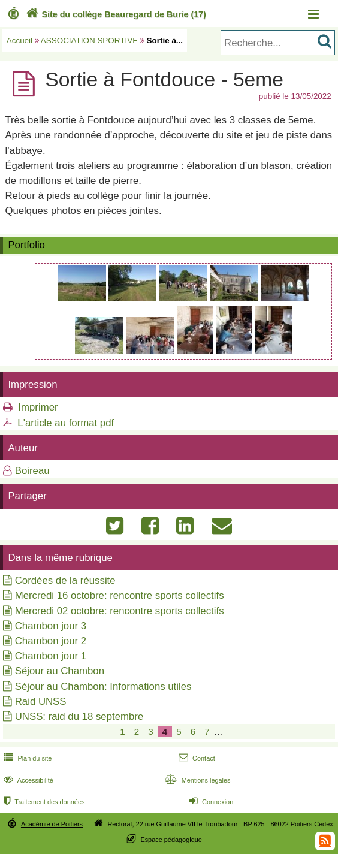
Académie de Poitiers (52, 824)
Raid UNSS (41, 701)
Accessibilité (27, 780)
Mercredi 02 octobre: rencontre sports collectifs (119, 611)
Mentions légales (196, 780)
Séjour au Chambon (59, 671)
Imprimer (38, 407)
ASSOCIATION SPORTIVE (89, 40)
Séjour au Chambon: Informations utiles (103, 686)
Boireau (32, 470)
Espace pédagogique (171, 839)
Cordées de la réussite (65, 580)
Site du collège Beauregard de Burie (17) (114, 14)
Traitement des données (42, 801)
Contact (195, 758)
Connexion (210, 801)
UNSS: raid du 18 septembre (79, 716)
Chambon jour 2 (50, 641)
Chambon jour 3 (50, 626)
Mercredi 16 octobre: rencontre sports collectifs (119, 595)
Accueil (19, 40)
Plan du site (26, 758)
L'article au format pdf (65, 422)
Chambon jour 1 (50, 656)
